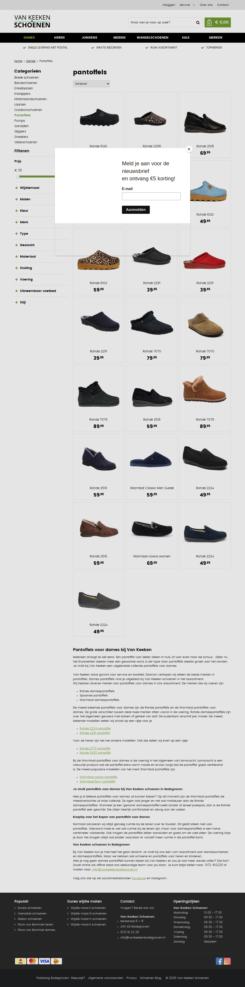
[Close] (189, 149)
